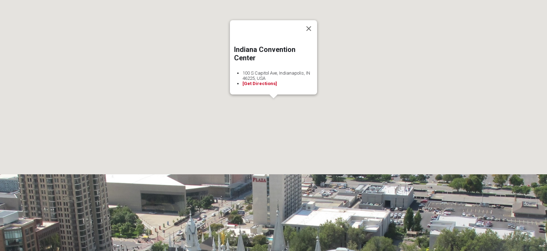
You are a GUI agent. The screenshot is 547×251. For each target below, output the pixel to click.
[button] (273, 104)
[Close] (308, 28)
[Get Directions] (259, 83)
